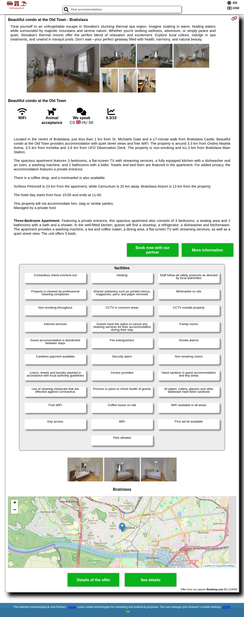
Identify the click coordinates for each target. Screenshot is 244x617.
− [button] (14, 510)
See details (151, 580)
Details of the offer (93, 580)
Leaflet (207, 565)
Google (71, 607)
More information (207, 250)
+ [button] (14, 503)
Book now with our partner (153, 250)
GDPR (226, 607)
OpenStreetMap (225, 565)
